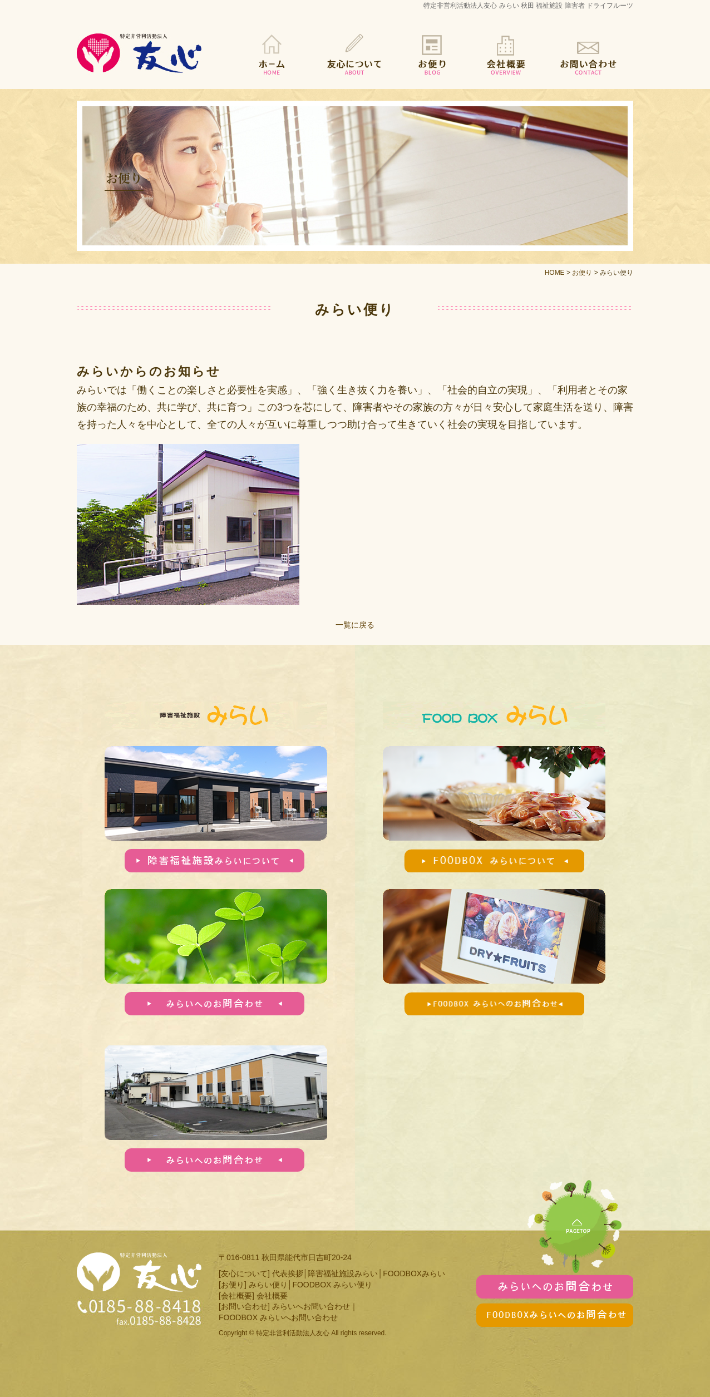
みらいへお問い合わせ (311, 1306)
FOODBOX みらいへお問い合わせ (278, 1317)
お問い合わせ (586, 54)
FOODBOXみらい (414, 1273)
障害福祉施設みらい (343, 1273)
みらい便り (268, 1284)
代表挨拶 (287, 1273)
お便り (433, 54)
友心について (355, 54)
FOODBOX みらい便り (332, 1284)
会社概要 (505, 54)
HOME (271, 54)
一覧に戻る (355, 624)
